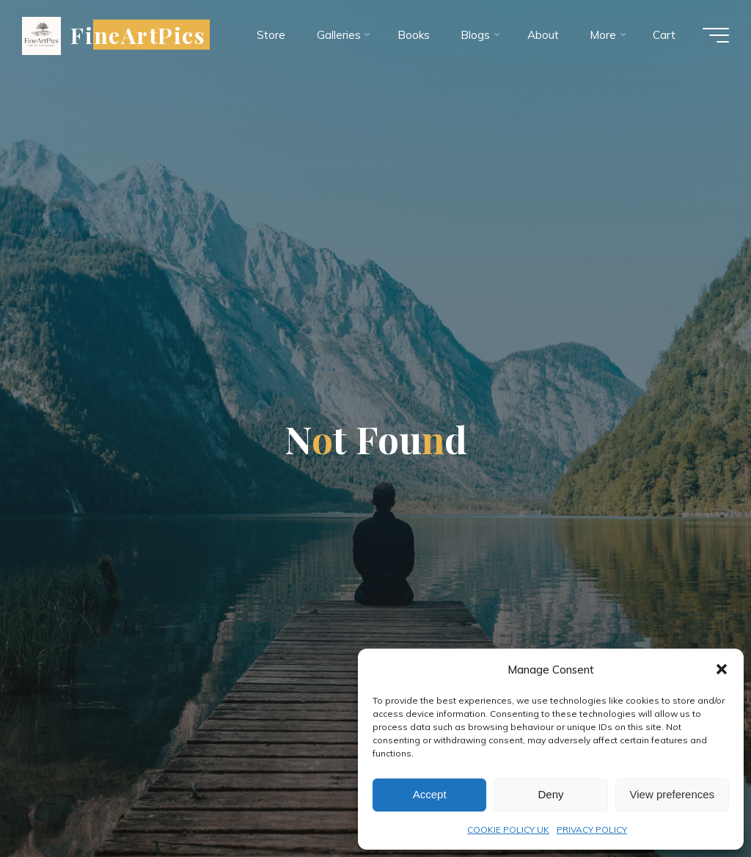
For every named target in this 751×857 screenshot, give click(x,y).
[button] (721, 669)
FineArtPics (137, 34)
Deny (550, 794)
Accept (430, 794)
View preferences (672, 794)
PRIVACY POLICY (592, 829)
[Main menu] (716, 35)
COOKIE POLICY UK (508, 829)
